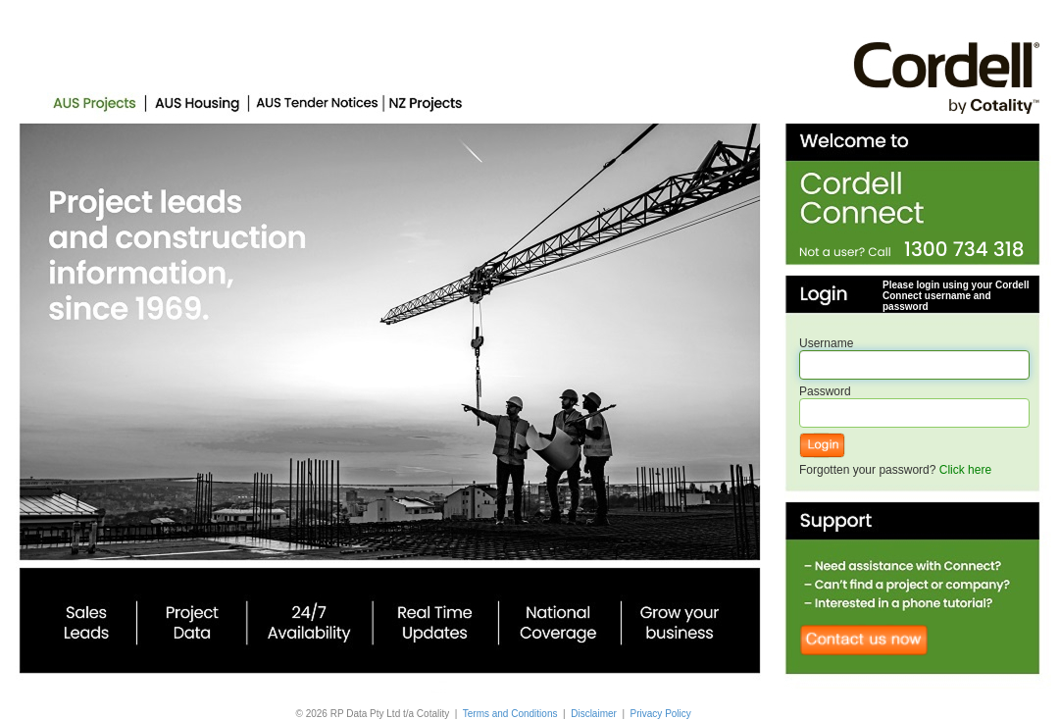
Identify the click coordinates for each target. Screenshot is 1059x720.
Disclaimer (594, 713)
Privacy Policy (660, 713)
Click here (965, 470)
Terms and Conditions (510, 713)
